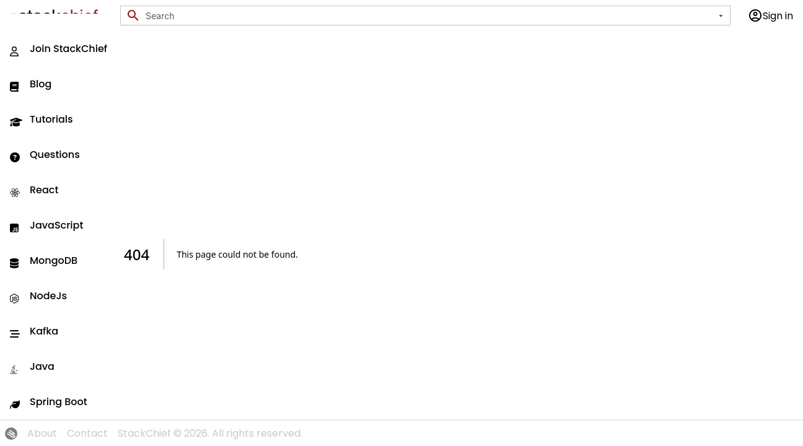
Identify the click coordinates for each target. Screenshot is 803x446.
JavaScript (46, 225)
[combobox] (429, 15)
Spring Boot (48, 402)
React (34, 190)
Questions (45, 154)
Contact (87, 433)
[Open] (720, 15)
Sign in (770, 15)
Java (32, 366)
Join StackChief (58, 49)
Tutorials (41, 119)
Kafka (34, 331)
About (42, 433)
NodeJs (38, 296)
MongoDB (43, 260)
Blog (30, 84)
